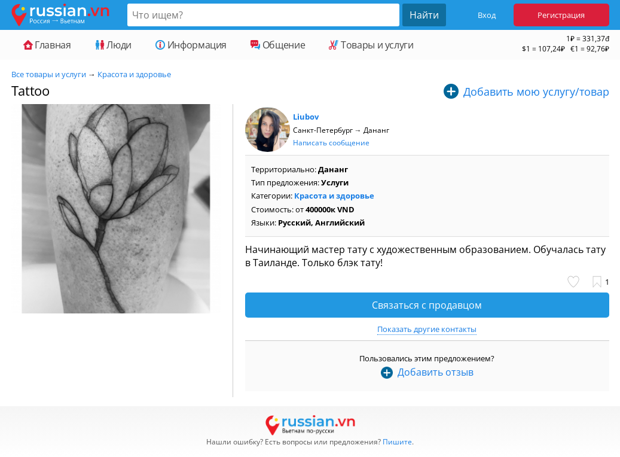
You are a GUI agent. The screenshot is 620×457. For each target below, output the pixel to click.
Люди (113, 44)
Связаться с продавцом (427, 305)
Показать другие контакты (427, 329)
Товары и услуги (371, 44)
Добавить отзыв (436, 372)
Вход (487, 15)
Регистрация (561, 15)
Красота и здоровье (134, 74)
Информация (191, 44)
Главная (47, 44)
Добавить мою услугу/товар (536, 91)
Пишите (397, 442)
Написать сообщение (331, 143)
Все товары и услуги (48, 74)
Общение (278, 44)
